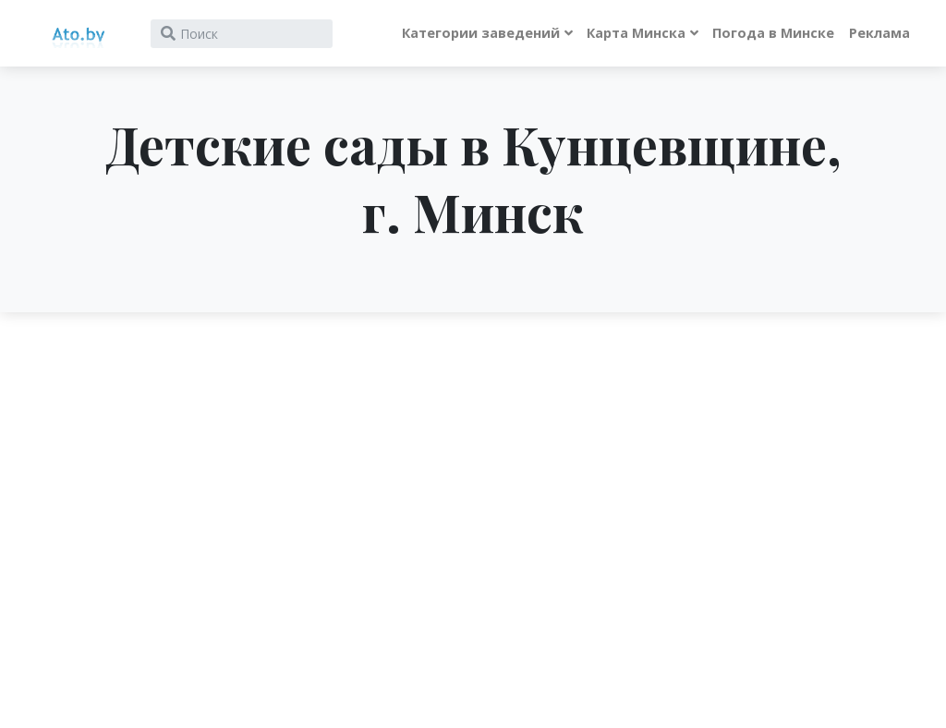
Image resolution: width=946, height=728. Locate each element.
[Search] (242, 33)
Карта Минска (636, 33)
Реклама (879, 33)
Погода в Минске (773, 33)
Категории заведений (481, 33)
